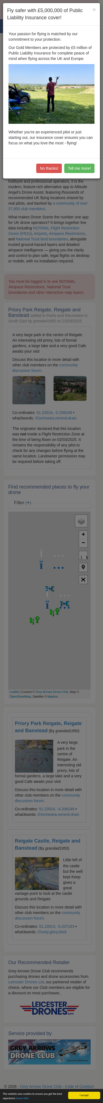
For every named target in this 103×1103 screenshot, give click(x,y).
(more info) (22, 1098)
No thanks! (49, 168)
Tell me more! (79, 168)
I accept (84, 1095)
